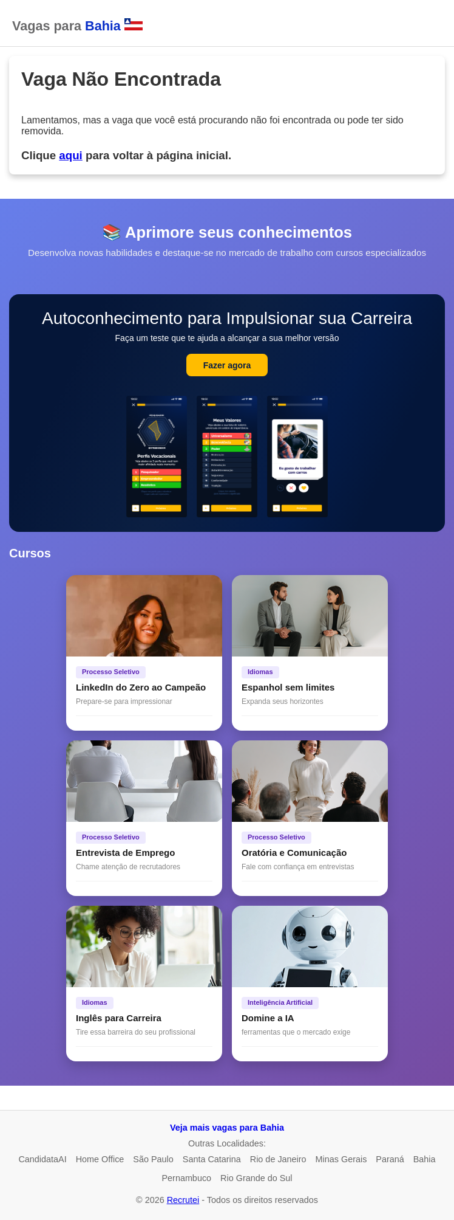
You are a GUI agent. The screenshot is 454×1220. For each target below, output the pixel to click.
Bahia (424, 1159)
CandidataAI (42, 1159)
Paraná (390, 1159)
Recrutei (183, 1200)
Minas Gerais (341, 1159)
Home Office (100, 1159)
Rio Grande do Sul (256, 1178)
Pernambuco (186, 1178)
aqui (70, 155)
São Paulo (153, 1159)
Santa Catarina (212, 1159)
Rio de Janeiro (278, 1159)
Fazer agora (227, 365)
